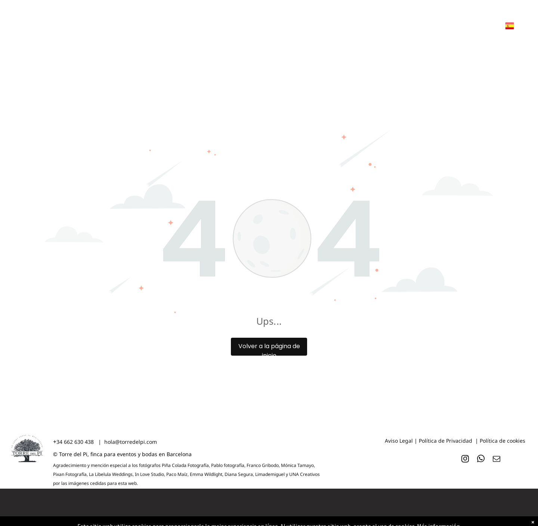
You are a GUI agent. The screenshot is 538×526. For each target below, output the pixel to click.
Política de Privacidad (445, 440)
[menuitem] (82, 37)
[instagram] (465, 459)
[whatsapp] (480, 459)
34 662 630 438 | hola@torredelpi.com (106, 441)
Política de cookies (502, 440)
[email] (496, 459)
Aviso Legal (399, 440)
